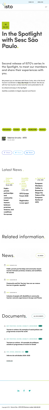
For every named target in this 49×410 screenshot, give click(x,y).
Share (7, 152)
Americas (42, 129)
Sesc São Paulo (23, 82)
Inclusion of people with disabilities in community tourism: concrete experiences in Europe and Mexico (24, 297)
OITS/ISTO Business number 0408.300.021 (29, 407)
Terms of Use (14, 407)
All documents (38, 316)
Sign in (31, 2)
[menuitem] (42, 2)
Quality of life (32, 129)
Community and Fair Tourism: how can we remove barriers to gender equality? (23, 284)
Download (10, 361)
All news (40, 255)
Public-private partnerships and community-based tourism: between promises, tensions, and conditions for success (24, 270)
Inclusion (16, 129)
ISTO (24, 129)
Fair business (6, 129)
